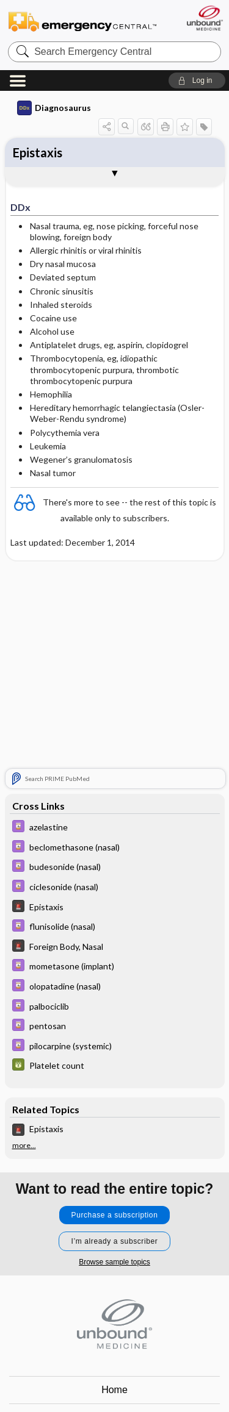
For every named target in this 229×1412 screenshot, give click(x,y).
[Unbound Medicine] (204, 18)
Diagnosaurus (54, 108)
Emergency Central (82, 21)
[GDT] (115, 1066)
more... (24, 1145)
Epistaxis (37, 152)
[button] (197, 80)
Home (114, 1390)
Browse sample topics (114, 1262)
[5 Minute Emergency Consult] (115, 907)
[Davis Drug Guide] (115, 828)
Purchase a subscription (114, 1215)
